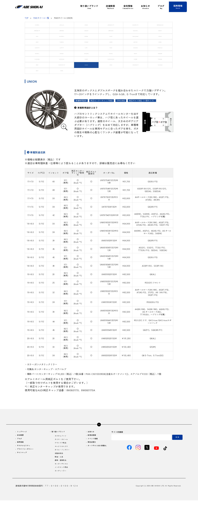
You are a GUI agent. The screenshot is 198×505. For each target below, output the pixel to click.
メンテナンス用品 (61, 471)
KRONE (86, 42)
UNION (86, 64)
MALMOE (135, 47)
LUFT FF (62, 47)
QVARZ (111, 53)
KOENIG (61, 42)
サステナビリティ (25, 447)
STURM (135, 59)
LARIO (111, 42)
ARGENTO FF (111, 24)
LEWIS (160, 42)
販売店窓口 (89, 443)
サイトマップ (23, 455)
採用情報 (21, 443)
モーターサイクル (61, 467)
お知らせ (88, 432)
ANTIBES (37, 24)
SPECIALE (61, 59)
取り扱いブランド (58, 432)
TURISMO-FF (61, 64)
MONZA (37, 53)
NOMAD (61, 53)
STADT (86, 59)
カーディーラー (60, 475)
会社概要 (21, 436)
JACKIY (160, 36)
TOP (26, 18)
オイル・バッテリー (62, 452)
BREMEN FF (37, 30)
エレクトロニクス (61, 448)
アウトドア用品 (60, 444)
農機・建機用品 (60, 463)
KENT (37, 42)
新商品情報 (89, 436)
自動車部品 (58, 456)
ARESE (86, 24)
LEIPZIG (135, 42)
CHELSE (86, 30)
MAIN (111, 47)
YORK (61, 70)
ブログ (20, 439)
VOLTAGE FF (135, 64)
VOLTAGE (160, 64)
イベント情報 (90, 439)
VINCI (110, 64)
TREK (37, 64)
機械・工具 (58, 460)
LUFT (86, 47)
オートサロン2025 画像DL (95, 447)
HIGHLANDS (135, 36)
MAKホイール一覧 (41, 18)
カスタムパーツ (60, 436)
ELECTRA (135, 30)
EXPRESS (61, 36)
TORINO (160, 59)
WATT (37, 70)
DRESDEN (110, 30)
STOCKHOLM (111, 59)
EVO (37, 36)
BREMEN (62, 30)
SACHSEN (37, 59)
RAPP (135, 53)
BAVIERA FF (135, 24)
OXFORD (86, 53)
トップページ (23, 432)
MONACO (160, 47)
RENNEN (160, 53)
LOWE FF (37, 47)
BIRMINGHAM (160, 24)
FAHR (110, 36)
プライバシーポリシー (27, 451)
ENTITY (160, 30)
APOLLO (62, 24)
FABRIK (86, 36)
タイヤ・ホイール (61, 440)
